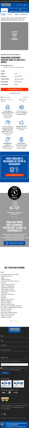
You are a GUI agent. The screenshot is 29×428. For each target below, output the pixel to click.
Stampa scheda (5, 97)
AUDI (16, 73)
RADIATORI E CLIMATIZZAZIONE (9, 312)
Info (14, 340)
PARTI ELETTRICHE (6, 310)
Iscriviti (5, 372)
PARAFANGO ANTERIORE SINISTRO (10, 54)
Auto (2, 272)
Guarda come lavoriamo (14, 243)
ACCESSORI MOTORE (6, 276)
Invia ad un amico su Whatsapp (7, 100)
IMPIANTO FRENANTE (6, 301)
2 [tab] (14, 217)
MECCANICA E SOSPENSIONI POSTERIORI (11, 307)
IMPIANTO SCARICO (6, 302)
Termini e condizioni (22, 418)
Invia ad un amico (23, 100)
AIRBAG (3, 277)
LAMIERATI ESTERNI (6, 317)
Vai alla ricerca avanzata (14, 175)
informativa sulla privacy (15, 369)
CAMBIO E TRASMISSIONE (7, 286)
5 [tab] (16, 321)
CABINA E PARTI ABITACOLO (8, 284)
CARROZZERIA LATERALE (7, 289)
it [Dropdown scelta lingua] (27, 5)
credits (3, 414)
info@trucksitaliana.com (18, 407)
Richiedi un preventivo (14, 89)
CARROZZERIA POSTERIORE (8, 291)
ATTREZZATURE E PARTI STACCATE (10, 281)
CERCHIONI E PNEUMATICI (7, 294)
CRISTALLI (3, 296)
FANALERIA (3, 297)
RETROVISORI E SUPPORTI (8, 314)
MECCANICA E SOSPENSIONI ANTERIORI (11, 306)
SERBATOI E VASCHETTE (7, 315)
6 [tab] (18, 321)
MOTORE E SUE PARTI (6, 309)
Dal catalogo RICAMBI (14, 268)
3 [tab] (15, 217)
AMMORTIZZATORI (5, 279)
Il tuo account (14, 350)
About (14, 336)
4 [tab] (16, 217)
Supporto (14, 345)
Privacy (15, 418)
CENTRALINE (4, 292)
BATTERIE (3, 282)
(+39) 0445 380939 (12, 425)
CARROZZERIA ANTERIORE (7, 287)
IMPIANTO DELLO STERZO (7, 299)
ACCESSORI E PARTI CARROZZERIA (10, 274)
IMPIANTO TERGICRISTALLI (7, 304)
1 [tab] (12, 217)
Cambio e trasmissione (21, 14)
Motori (10, 14)
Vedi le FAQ (25, 97)
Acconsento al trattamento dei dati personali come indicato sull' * (15, 368)
